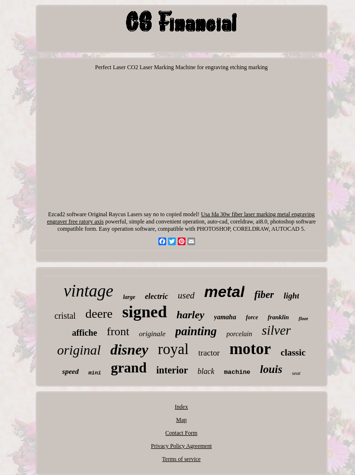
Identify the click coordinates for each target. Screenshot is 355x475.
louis (271, 369)
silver (276, 330)
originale (152, 334)
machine (237, 372)
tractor (209, 352)
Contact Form (181, 433)
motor (250, 348)
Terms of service (181, 459)
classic (293, 352)
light (291, 295)
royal (173, 349)
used (186, 295)
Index (181, 406)
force (252, 317)
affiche (84, 333)
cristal (65, 316)
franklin (278, 317)
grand (128, 367)
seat (296, 373)
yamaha (225, 317)
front (118, 331)
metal (224, 291)
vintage (89, 291)
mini (94, 373)
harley (190, 315)
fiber (264, 294)
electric (156, 296)
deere (99, 314)
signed (144, 312)
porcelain (239, 334)
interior (172, 370)
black (206, 371)
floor (303, 318)
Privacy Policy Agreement (181, 446)
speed (70, 371)
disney (129, 349)
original (78, 349)
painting (196, 331)
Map (181, 419)
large (129, 297)
